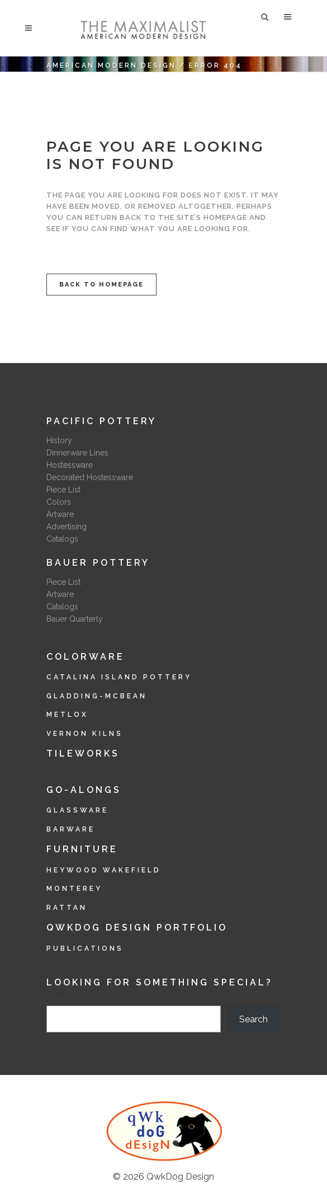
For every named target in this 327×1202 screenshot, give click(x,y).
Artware (60, 514)
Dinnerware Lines (77, 452)
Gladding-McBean (96, 696)
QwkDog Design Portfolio (137, 927)
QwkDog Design (180, 1176)
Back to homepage (101, 284)
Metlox (67, 715)
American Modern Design (111, 65)
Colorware (85, 656)
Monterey (74, 889)
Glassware (77, 810)
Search (60, 999)
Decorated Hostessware (89, 477)
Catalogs (62, 538)
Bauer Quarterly (74, 618)
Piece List (63, 489)
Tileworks (83, 753)
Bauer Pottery (98, 562)
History (59, 440)
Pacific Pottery (101, 421)
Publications (85, 948)
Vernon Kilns (84, 734)
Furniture (82, 849)
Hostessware (69, 465)
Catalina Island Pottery (119, 677)
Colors (58, 501)
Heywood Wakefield (103, 870)
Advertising (66, 526)
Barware (70, 829)
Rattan (66, 908)
